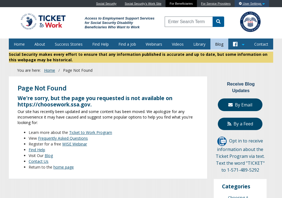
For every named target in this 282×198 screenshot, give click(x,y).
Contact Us (38, 161)
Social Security (106, 3)
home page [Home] (63, 167)
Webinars (154, 44)
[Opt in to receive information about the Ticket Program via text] (222, 141)
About (39, 44)
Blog (219, 44)
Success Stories (69, 44)
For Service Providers (216, 3)
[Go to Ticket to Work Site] (42, 21)
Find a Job (127, 44)
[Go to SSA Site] (250, 21)
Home (19, 44)
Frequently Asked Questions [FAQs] (63, 138)
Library (199, 44)
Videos (178, 44)
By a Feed (240, 124)
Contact (261, 44)
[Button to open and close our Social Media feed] (239, 44)
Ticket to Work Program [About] (90, 132)
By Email (240, 105)
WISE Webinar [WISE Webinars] (74, 144)
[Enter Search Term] (189, 21)
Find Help (100, 44)
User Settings (252, 3)
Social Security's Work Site (143, 3)
